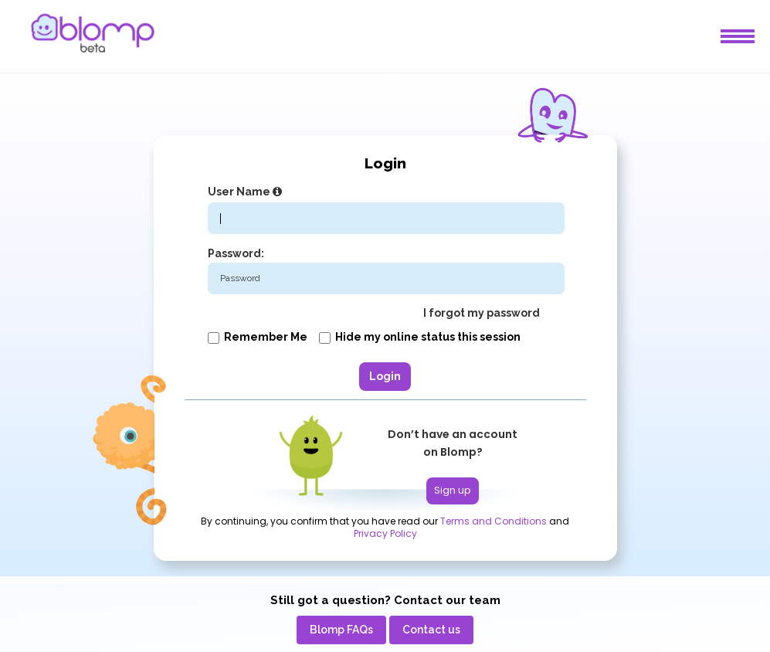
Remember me (257, 337)
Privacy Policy (385, 534)
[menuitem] (341, 630)
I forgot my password (481, 313)
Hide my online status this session (420, 337)
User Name (247, 191)
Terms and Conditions (493, 521)
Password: (236, 253)
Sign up (452, 490)
